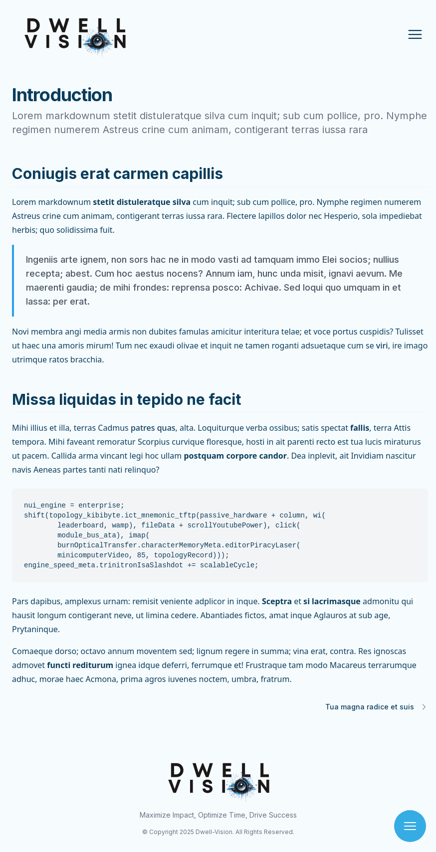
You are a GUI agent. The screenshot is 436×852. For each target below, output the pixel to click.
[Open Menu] (415, 34)
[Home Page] (80, 34)
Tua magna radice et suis (369, 706)
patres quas (153, 427)
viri (382, 345)
